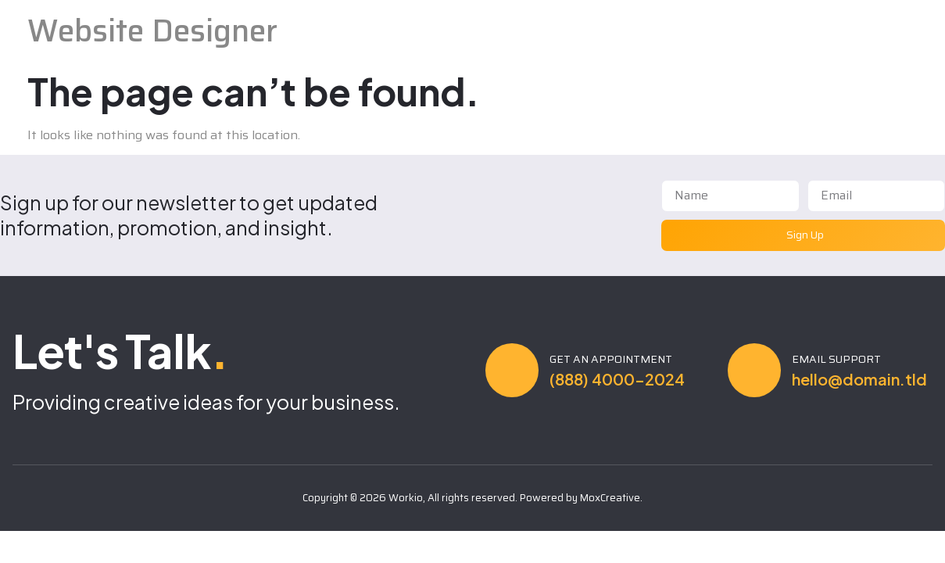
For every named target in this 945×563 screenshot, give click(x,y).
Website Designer (152, 31)
